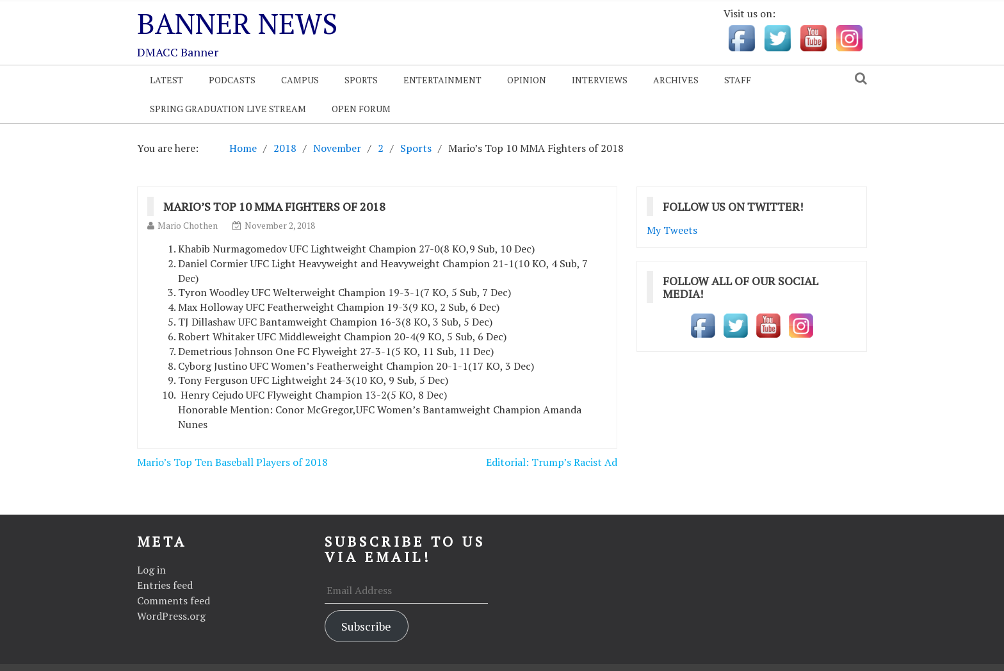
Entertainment (442, 80)
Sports (361, 80)
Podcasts (232, 80)
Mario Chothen (188, 225)
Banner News (237, 23)
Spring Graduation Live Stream (228, 109)
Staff (737, 80)
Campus (300, 80)
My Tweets (672, 230)
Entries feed (165, 585)
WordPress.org (171, 616)
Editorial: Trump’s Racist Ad (551, 462)
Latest (166, 80)
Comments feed (173, 600)
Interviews (600, 80)
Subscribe (366, 626)
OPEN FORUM (361, 109)
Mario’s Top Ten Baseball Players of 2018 (232, 462)
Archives (676, 80)
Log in (151, 570)
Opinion (526, 80)
